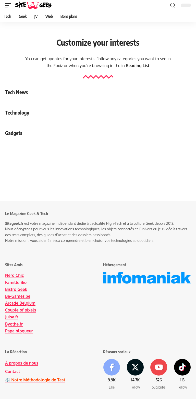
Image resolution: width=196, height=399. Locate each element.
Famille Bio (16, 282)
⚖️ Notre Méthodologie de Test (35, 379)
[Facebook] (111, 374)
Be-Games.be (17, 296)
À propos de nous (22, 363)
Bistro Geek (16, 289)
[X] (135, 374)
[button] (9, 5)
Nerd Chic (14, 275)
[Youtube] (158, 374)
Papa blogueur (19, 330)
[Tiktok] (182, 374)
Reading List (137, 65)
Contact (12, 371)
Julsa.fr (11, 316)
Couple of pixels (20, 310)
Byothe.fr (14, 324)
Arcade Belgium (20, 303)
